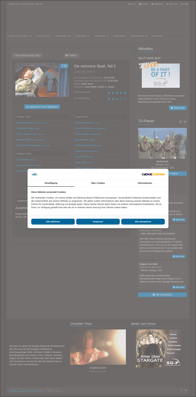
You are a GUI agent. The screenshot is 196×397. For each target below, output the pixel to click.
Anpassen (98, 221)
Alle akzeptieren (143, 221)
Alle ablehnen (53, 221)
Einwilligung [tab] (51, 183)
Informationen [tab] (145, 183)
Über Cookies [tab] (98, 183)
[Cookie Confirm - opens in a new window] (153, 174)
